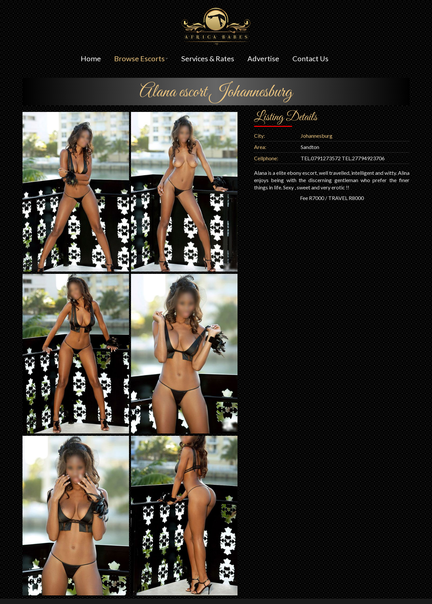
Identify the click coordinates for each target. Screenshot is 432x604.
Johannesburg (316, 135)
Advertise (263, 58)
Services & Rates (207, 58)
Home (91, 58)
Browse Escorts (141, 58)
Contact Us (310, 58)
